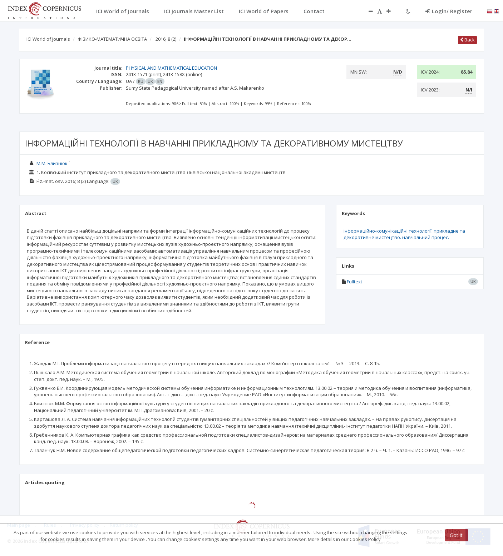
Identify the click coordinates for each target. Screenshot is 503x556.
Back (467, 39)
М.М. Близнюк (52, 163)
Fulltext (354, 281)
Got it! (457, 535)
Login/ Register (448, 11)
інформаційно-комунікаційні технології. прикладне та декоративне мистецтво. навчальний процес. (404, 234)
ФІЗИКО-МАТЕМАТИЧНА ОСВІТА (112, 39)
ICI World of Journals (48, 39)
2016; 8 (166, 39)
